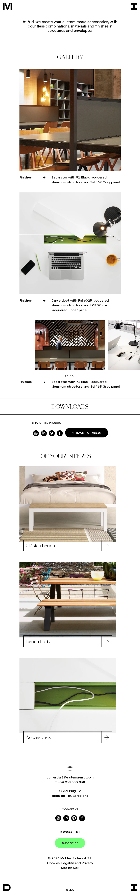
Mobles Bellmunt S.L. (76, 858)
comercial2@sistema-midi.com (70, 777)
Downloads (70, 406)
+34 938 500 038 (71, 782)
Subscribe (70, 843)
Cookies (53, 863)
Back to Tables (86, 432)
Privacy (87, 863)
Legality (67, 863)
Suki (76, 867)
